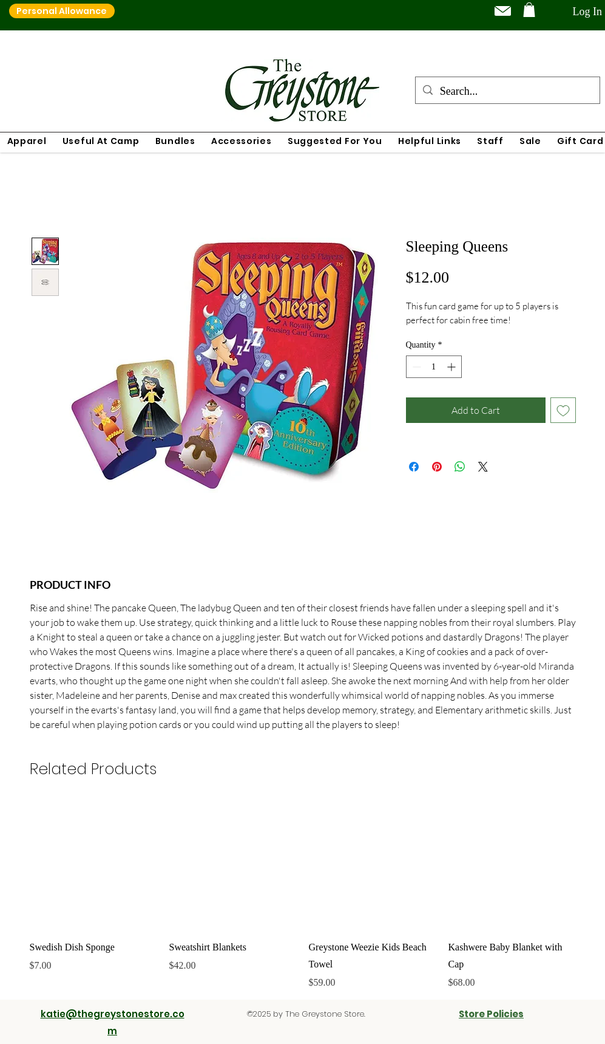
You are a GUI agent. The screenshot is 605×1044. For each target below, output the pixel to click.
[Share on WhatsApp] (460, 466)
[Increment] (452, 366)
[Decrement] (415, 366)
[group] (302, 896)
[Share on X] (483, 466)
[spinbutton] (434, 366)
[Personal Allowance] (62, 11)
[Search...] (507, 91)
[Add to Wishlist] (563, 410)
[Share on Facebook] (414, 466)
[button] (529, 9)
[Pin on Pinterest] (437, 466)
